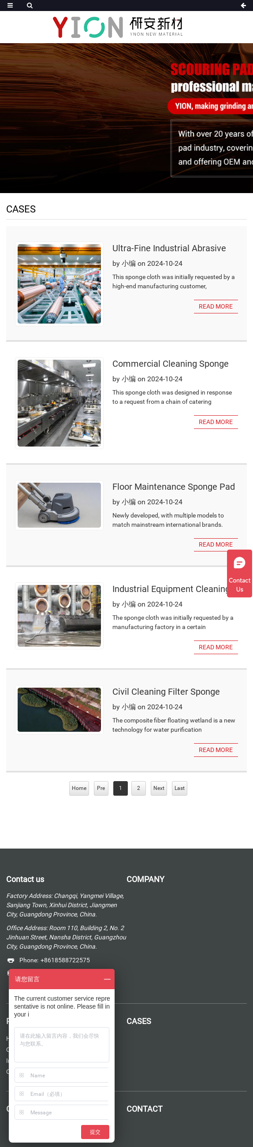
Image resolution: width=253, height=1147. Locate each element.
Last (180, 788)
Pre (101, 788)
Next (158, 788)
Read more (216, 306)
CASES (138, 1020)
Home (79, 788)
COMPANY (145, 878)
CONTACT (144, 1108)
